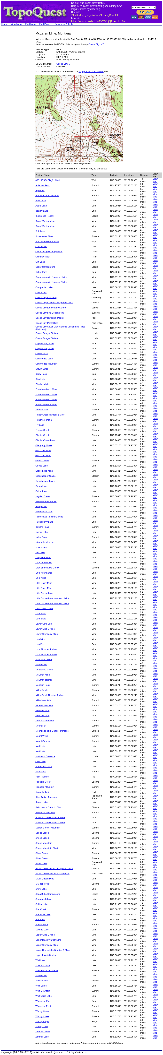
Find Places (45, 24)
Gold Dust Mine (43, 450)
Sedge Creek (42, 833)
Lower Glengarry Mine (46, 634)
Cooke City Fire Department (49, 313)
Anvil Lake (40, 200)
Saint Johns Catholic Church (49, 807)
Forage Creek (42, 430)
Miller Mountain (43, 700)
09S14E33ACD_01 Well (47, 180)
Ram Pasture (42, 776)
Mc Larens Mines (44, 669)
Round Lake (41, 802)
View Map (155, 180)
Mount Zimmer (42, 741)
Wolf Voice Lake (43, 996)
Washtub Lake (42, 965)
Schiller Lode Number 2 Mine (50, 822)
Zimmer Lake (42, 1036)
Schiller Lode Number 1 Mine (50, 817)
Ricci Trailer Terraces (46, 797)
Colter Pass (41, 272)
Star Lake (40, 919)
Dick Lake (40, 379)
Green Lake (41, 486)
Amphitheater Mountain (47, 195)
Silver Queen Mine (44, 878)
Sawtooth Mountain (45, 812)
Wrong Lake (41, 1026)
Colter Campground (45, 267)
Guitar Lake (41, 491)
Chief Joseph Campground (49, 251)
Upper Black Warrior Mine (48, 940)
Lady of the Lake (43, 562)
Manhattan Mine (43, 659)
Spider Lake (41, 904)
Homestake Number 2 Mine (49, 516)
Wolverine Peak (43, 1006)
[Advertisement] (15, 83)
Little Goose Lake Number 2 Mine (52, 603)
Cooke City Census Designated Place (54, 302)
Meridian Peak (42, 685)
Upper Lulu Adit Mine (46, 955)
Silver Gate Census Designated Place (54, 868)
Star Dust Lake (42, 914)
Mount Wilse (41, 736)
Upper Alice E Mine (45, 934)
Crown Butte (41, 369)
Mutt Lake (40, 751)
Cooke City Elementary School (50, 307)
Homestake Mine (43, 511)
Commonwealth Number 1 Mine (51, 277)
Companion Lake (44, 287)
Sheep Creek (42, 838)
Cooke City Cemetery (46, 297)
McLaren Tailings (43, 680)
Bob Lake (40, 231)
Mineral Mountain (44, 705)
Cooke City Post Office (46, 323)
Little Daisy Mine (43, 583)
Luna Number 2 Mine (46, 654)
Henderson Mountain (46, 501)
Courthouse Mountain (46, 363)
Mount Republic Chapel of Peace (52, 731)
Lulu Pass (40, 644)
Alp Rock (39, 190)
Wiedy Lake (41, 975)
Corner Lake (41, 353)
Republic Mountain (44, 787)
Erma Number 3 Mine (46, 399)
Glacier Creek (42, 435)
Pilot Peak (40, 771)
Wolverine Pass (43, 1001)
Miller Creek (41, 690)
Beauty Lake (41, 211)
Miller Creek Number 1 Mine (49, 695)
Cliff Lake (40, 262)
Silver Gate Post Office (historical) (52, 873)
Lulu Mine (40, 639)
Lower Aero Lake (43, 623)
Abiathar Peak (42, 185)
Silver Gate (41, 863)
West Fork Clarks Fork (46, 970)
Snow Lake (41, 889)
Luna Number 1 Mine (46, 649)
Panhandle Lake (43, 766)
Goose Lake (41, 465)
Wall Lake (40, 960)
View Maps (16, 24)
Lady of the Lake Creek (47, 567)
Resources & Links (64, 24)
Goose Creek (42, 460)
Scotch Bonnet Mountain (47, 827)
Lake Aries (40, 578)
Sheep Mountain (43, 843)
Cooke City (40, 292)
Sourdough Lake (43, 899)
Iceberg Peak (42, 527)
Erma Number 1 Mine (46, 389)
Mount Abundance (44, 720)
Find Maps (30, 24)
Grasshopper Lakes (45, 481)
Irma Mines (41, 547)
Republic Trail (42, 792)
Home (4, 24)
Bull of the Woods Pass (47, 241)
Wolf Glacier (41, 980)
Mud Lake (40, 746)
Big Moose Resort (44, 216)
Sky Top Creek (42, 884)
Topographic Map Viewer (91, 71)
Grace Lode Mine (44, 471)
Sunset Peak (41, 924)
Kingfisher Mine (43, 557)
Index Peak (41, 537)
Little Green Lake (44, 608)
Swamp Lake (42, 929)
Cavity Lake (41, 246)
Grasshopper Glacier (45, 476)
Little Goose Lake (44, 593)
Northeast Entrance (45, 756)
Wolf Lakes (41, 985)
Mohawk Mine (42, 710)
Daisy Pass (41, 374)
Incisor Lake (41, 532)
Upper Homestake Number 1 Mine (52, 950)
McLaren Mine (42, 674)
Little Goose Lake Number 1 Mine (52, 598)
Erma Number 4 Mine (46, 404)
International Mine (44, 542)
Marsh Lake (41, 664)
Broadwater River (44, 236)
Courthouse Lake (44, 358)
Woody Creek (42, 1011)
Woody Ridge (42, 1021)
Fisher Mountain (43, 420)
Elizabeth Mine (42, 384)
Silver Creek (41, 853)
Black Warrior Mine (45, 221)
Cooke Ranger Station (46, 333)
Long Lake (40, 618)
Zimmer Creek (42, 1031)
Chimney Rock (42, 256)
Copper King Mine (44, 343)
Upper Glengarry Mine (46, 945)
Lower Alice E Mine (45, 629)
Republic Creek (43, 782)
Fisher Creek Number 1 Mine (50, 414)
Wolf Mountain (42, 991)
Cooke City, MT (96, 44)
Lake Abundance (43, 573)
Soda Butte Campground (47, 894)
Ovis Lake (40, 761)
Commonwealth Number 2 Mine (51, 282)
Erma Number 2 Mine (46, 394)
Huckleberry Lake (44, 522)
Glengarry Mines (43, 445)
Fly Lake (39, 425)
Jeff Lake (40, 552)
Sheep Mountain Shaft (46, 848)
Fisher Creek (41, 409)
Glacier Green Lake (45, 440)
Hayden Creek (42, 496)
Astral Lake (41, 205)
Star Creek (40, 909)
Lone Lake (40, 613)
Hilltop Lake (41, 506)
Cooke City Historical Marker (49, 318)
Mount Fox (40, 725)
